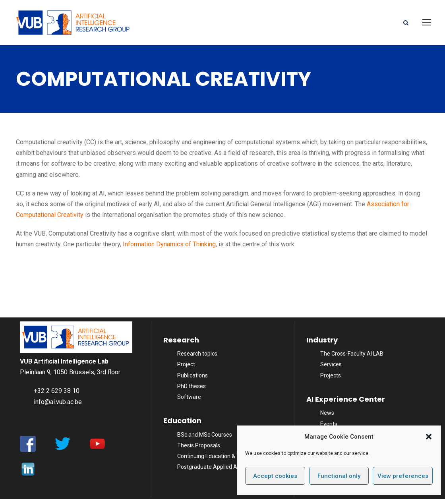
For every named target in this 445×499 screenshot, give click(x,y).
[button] (429, 437)
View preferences (402, 476)
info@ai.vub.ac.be (58, 402)
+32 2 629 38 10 (56, 391)
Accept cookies (275, 476)
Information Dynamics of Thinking (169, 244)
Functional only (338, 476)
